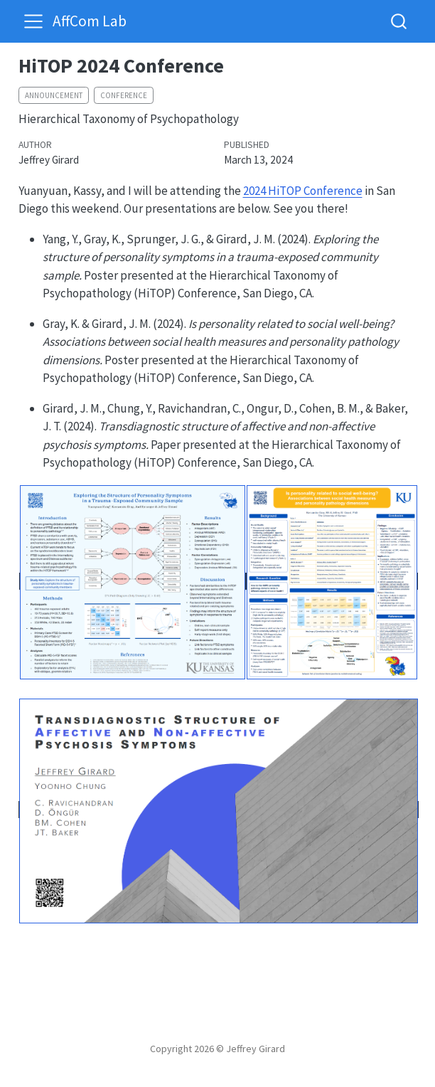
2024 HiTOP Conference (302, 190)
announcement (53, 95)
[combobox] (399, 21)
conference (123, 95)
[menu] (33, 21)
